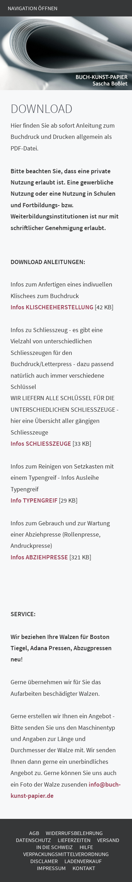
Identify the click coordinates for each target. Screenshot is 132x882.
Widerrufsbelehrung (74, 832)
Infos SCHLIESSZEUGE (41, 443)
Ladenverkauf (83, 860)
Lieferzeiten (74, 839)
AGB (34, 832)
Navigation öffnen (32, 8)
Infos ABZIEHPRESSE (39, 557)
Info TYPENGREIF (34, 500)
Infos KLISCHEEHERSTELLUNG (52, 307)
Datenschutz (33, 839)
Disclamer (44, 860)
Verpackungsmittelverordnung (66, 853)
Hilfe (86, 846)
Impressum (51, 867)
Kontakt (84, 867)
